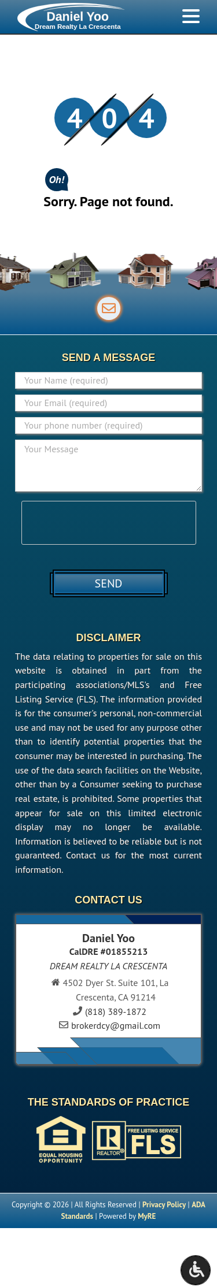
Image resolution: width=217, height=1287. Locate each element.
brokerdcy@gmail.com (115, 1025)
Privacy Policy (164, 1205)
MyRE (147, 1216)
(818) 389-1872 (115, 1011)
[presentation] (109, 523)
